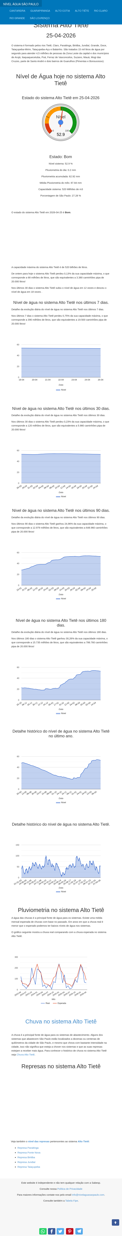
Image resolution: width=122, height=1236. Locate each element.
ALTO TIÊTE (82, 11)
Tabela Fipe (71, 1200)
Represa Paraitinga (28, 1147)
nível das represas (39, 1141)
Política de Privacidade (69, 1188)
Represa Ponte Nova (29, 1152)
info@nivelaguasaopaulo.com (88, 1194)
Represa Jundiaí (26, 1162)
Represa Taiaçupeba (29, 1166)
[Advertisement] (60, 240)
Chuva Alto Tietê (25, 1054)
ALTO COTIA (62, 11)
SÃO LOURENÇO (40, 18)
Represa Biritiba (26, 1157)
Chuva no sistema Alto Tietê (61, 1021)
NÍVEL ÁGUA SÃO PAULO (21, 4)
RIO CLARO (101, 11)
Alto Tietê (83, 1141)
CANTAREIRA (17, 11)
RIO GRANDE (17, 18)
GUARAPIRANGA (40, 11)
